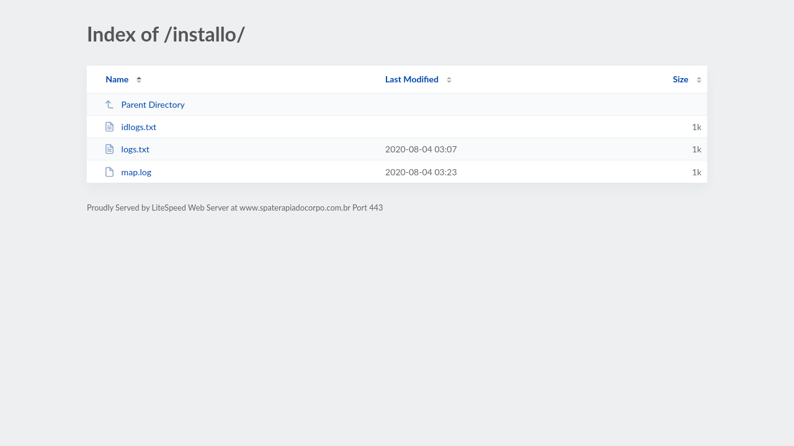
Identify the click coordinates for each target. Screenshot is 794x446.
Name (116, 79)
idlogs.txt (130, 126)
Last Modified (412, 79)
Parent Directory (144, 104)
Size (681, 79)
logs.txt (126, 149)
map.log (127, 172)
